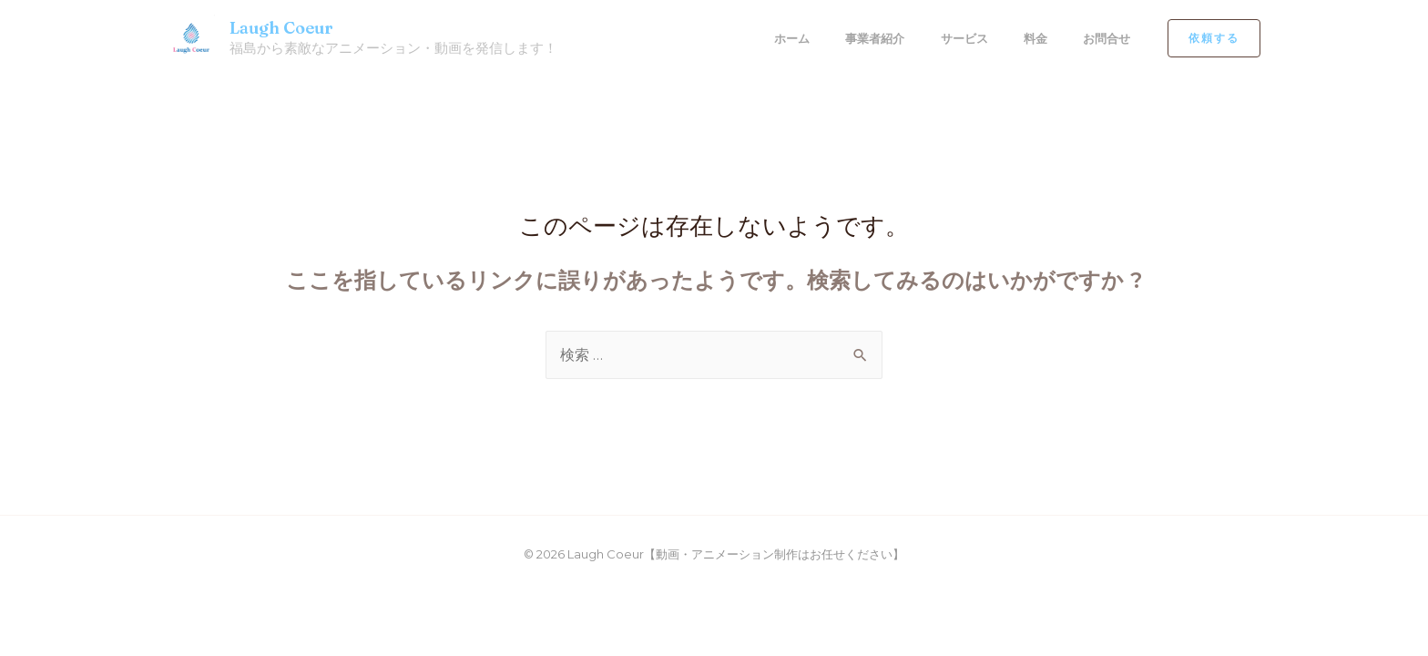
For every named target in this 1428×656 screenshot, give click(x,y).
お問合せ (1103, 38)
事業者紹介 (878, 38)
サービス (965, 38)
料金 (1034, 38)
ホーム (797, 38)
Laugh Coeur (281, 27)
